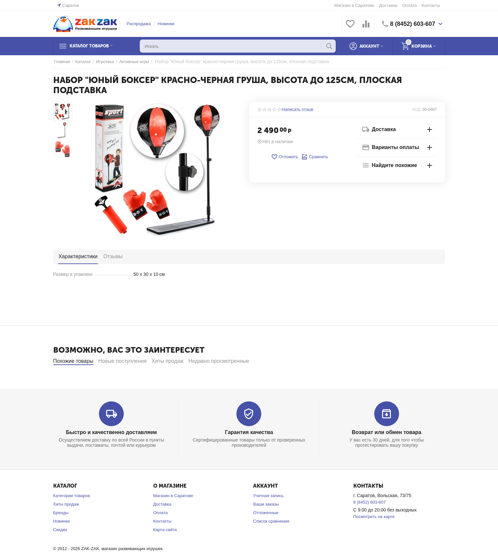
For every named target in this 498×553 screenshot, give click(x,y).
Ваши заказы (266, 521)
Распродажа (139, 23)
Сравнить (314, 157)
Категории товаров (71, 513)
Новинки (166, 23)
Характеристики (77, 256)
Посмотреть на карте (373, 534)
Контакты (431, 5)
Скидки (60, 547)
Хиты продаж (66, 521)
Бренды (61, 530)
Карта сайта (165, 547)
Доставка (388, 5)
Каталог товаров (93, 46)
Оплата (409, 5)
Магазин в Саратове (354, 5)
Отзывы (111, 256)
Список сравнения (271, 538)
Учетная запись (268, 513)
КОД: (416, 109)
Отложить (284, 157)
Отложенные (265, 530)
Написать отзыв (297, 109)
